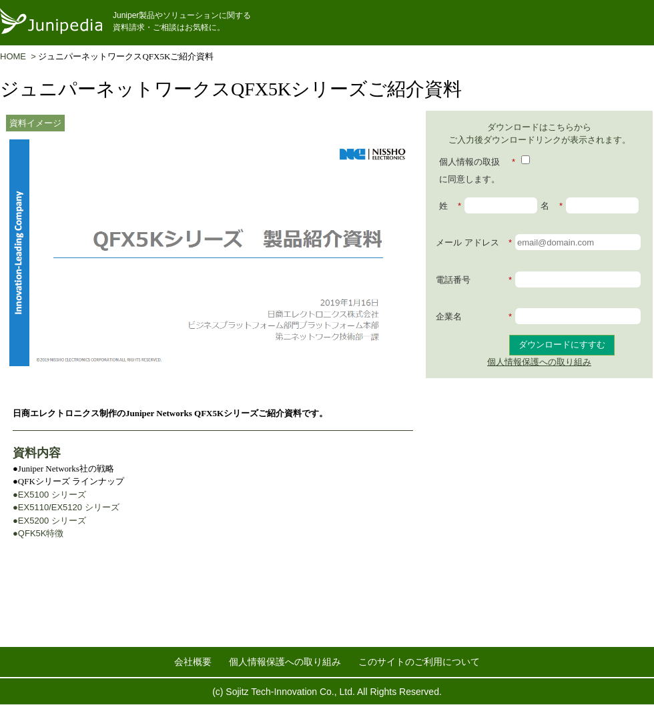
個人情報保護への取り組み (539, 362)
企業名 (474, 316)
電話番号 (474, 280)
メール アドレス (474, 242)
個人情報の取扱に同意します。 (477, 168)
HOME (15, 56)
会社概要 (193, 661)
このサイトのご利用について (419, 661)
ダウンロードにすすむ (562, 344)
